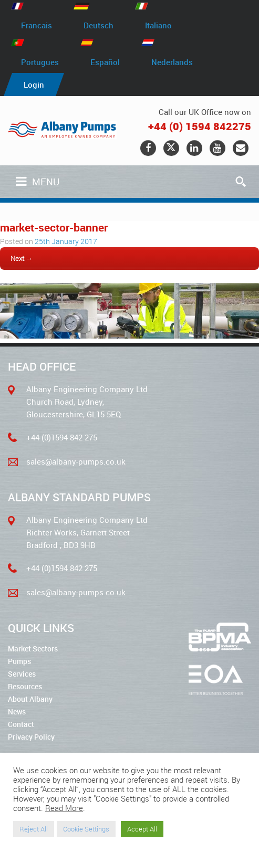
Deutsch (98, 25)
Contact (21, 724)
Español (105, 61)
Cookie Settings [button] (86, 829)
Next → (22, 258)
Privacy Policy (31, 737)
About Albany (30, 699)
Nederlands (172, 61)
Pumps (19, 661)
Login (34, 84)
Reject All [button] (33, 829)
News (17, 712)
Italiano (158, 25)
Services (22, 674)
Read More (64, 808)
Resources (25, 686)
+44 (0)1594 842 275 (61, 437)
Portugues (40, 61)
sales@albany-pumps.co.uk (76, 461)
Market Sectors (33, 649)
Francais (36, 25)
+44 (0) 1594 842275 (199, 126)
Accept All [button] (142, 829)
